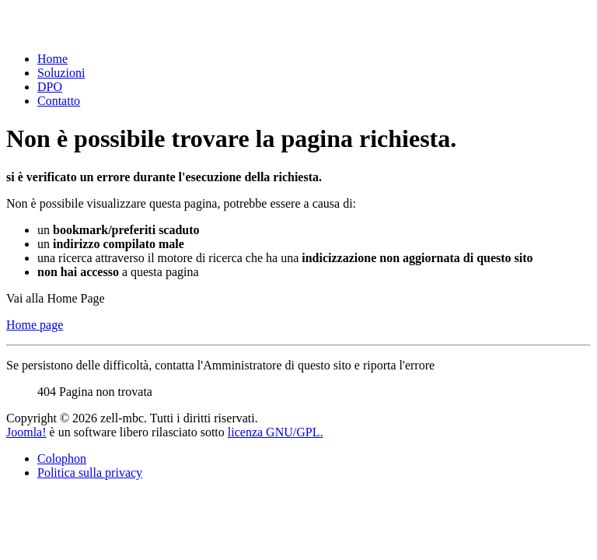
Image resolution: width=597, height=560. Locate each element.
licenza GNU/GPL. (275, 432)
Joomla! (26, 432)
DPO (49, 86)
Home (52, 58)
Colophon (61, 458)
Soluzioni (61, 72)
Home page (34, 324)
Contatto (58, 100)
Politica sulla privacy (89, 472)
